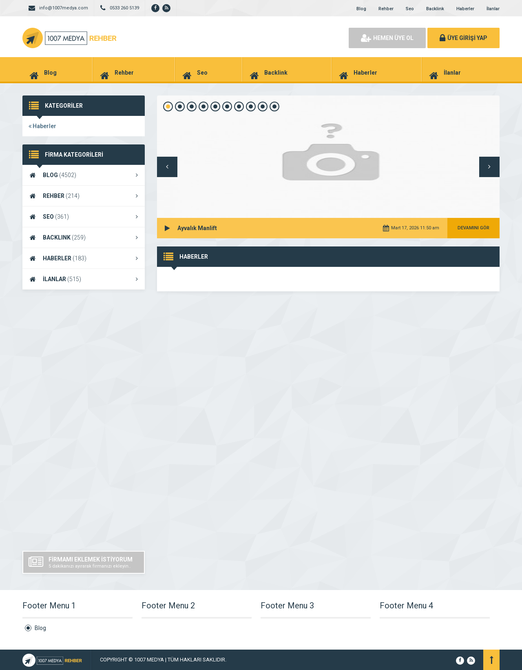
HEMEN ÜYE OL (387, 38)
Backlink (435, 8)
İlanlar (493, 8)
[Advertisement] (83, 420)
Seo (410, 8)
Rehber (386, 8)
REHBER (83, 196)
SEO (83, 216)
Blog (361, 8)
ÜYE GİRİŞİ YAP (463, 38)
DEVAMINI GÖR (473, 228)
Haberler (465, 8)
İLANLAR (83, 279)
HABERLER (83, 258)
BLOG (83, 175)
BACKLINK (83, 237)
